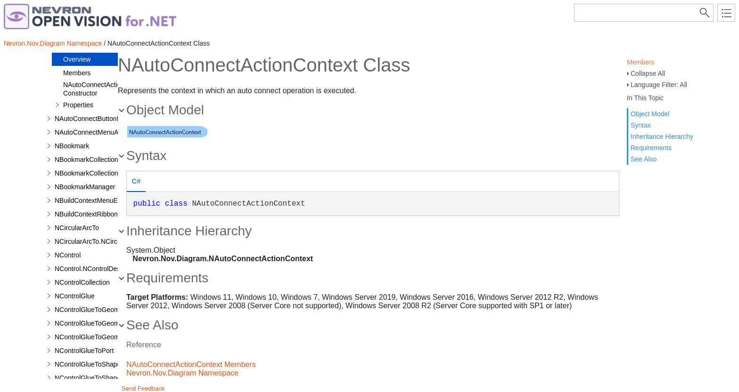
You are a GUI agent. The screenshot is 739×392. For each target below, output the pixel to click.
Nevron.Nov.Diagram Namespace (53, 43)
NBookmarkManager (85, 187)
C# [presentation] (136, 181)
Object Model (650, 114)
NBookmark (72, 146)
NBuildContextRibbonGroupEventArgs (110, 214)
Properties (78, 105)
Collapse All (648, 73)
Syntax (641, 125)
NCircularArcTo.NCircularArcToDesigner (113, 241)
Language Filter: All (659, 84)
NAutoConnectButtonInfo (91, 118)
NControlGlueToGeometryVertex (102, 337)
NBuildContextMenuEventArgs (99, 200)
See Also (644, 159)
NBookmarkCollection (86, 159)
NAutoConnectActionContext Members (191, 364)
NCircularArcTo (77, 228)
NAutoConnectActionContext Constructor (105, 89)
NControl (68, 255)
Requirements (651, 148)
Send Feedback (143, 388)
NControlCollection (82, 282)
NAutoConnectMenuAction (93, 132)
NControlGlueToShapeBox (93, 364)
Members (640, 62)
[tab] (136, 182)
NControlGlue (75, 296)
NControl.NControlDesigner (95, 268)
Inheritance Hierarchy (662, 136)
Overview (76, 59)
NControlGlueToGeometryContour (104, 309)
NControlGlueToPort (84, 350)
